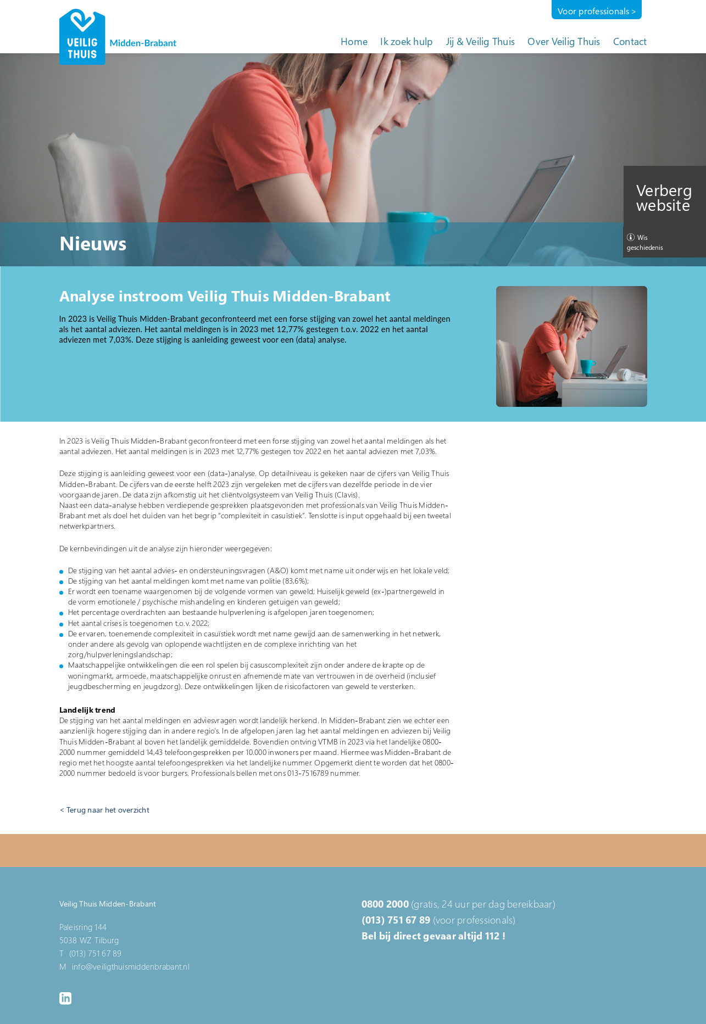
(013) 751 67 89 (396, 919)
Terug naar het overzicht (107, 809)
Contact (630, 41)
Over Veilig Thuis (563, 41)
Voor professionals (594, 11)
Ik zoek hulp (406, 41)
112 (492, 935)
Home (354, 41)
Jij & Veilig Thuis (480, 41)
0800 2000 (385, 903)
